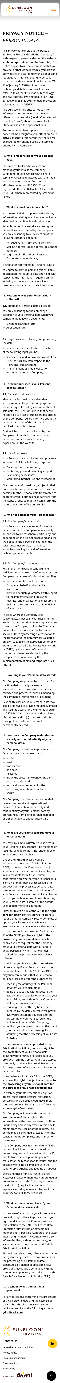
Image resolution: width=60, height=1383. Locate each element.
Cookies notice (10, 1363)
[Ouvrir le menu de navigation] (53, 9)
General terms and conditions (18, 1347)
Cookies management (14, 1357)
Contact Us (10, 1341)
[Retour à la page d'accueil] (19, 9)
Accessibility (9, 1368)
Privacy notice (10, 1352)
